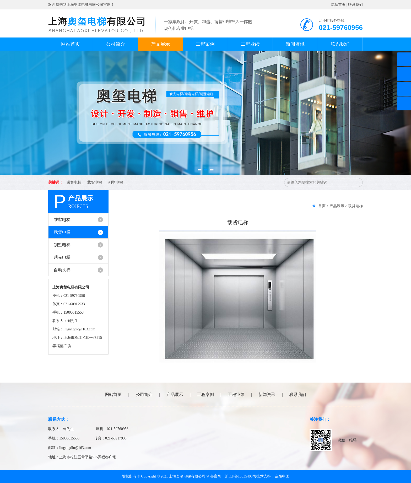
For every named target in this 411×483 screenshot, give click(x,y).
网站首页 (338, 5)
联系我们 (355, 5)
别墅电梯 (115, 182)
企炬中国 (282, 476)
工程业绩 (250, 44)
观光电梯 (78, 257)
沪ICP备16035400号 (240, 476)
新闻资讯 (295, 44)
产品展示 (160, 44)
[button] (200, 169)
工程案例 (205, 44)
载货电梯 (94, 182)
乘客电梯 (74, 182)
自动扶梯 (78, 270)
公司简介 (115, 44)
